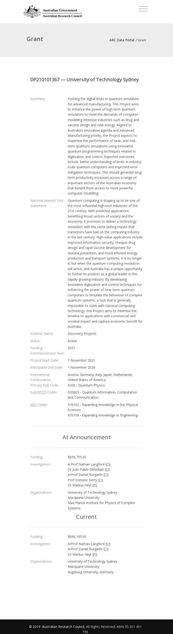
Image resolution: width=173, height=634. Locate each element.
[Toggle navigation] (143, 9)
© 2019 (35, 626)
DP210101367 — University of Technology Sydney (84, 79)
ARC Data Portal (121, 40)
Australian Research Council (63, 626)
